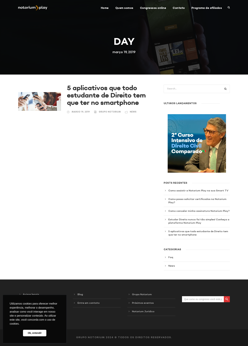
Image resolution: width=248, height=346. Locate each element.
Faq (170, 257)
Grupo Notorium (110, 112)
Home (105, 8)
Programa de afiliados (207, 8)
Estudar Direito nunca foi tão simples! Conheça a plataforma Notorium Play (198, 221)
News (133, 112)
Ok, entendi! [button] (35, 333)
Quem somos (124, 8)
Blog (80, 294)
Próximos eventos (143, 303)
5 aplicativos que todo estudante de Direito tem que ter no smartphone (106, 95)
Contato (179, 8)
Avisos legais (31, 294)
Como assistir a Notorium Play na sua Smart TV (198, 190)
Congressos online (153, 8)
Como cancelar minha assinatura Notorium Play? (199, 211)
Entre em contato (89, 303)
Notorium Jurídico (143, 311)
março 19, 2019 (81, 112)
